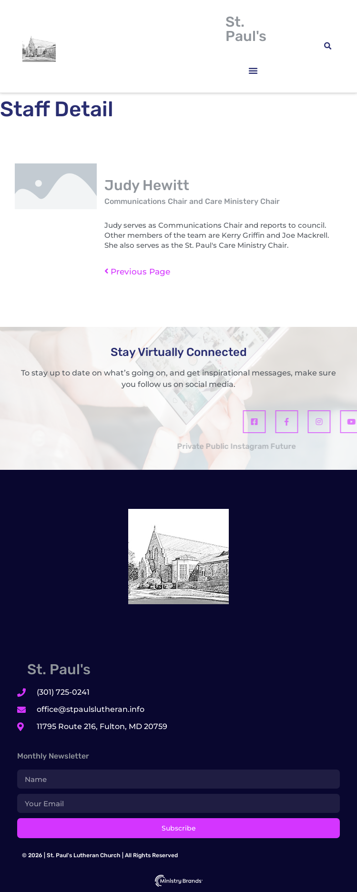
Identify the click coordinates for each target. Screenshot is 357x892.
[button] (253, 70)
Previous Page (137, 271)
